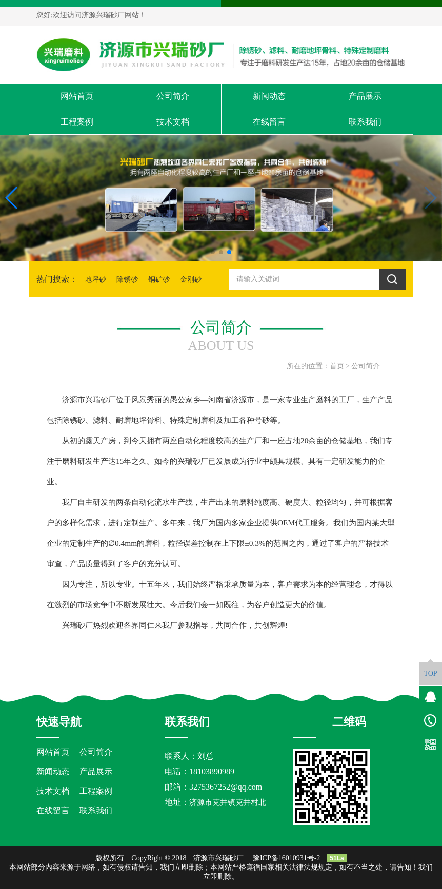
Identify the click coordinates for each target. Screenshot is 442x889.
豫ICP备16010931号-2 (286, 858)
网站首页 (77, 96)
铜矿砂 (159, 279)
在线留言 (269, 121)
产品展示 (365, 96)
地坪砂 (95, 279)
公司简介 (172, 96)
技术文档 (172, 121)
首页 (337, 366)
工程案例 (77, 121)
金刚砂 (191, 279)
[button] (213, 252)
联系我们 (365, 121)
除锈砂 (127, 279)
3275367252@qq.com (225, 786)
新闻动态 (269, 96)
